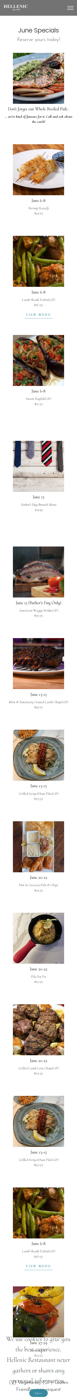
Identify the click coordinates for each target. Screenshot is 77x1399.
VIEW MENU (38, 315)
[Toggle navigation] (70, 8)
